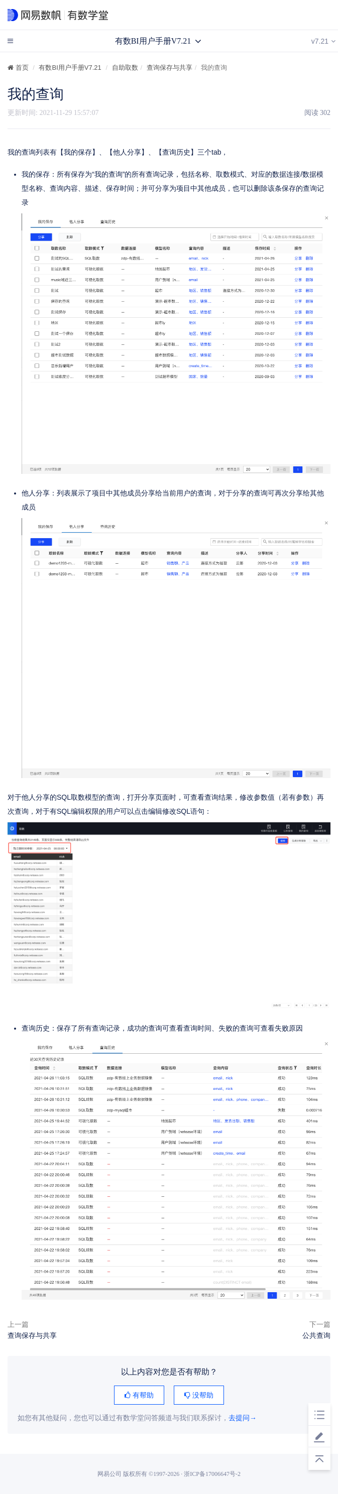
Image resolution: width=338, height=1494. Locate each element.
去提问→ (243, 1418)
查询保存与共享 (169, 67)
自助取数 (125, 67)
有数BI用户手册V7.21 (70, 67)
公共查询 (316, 1335)
